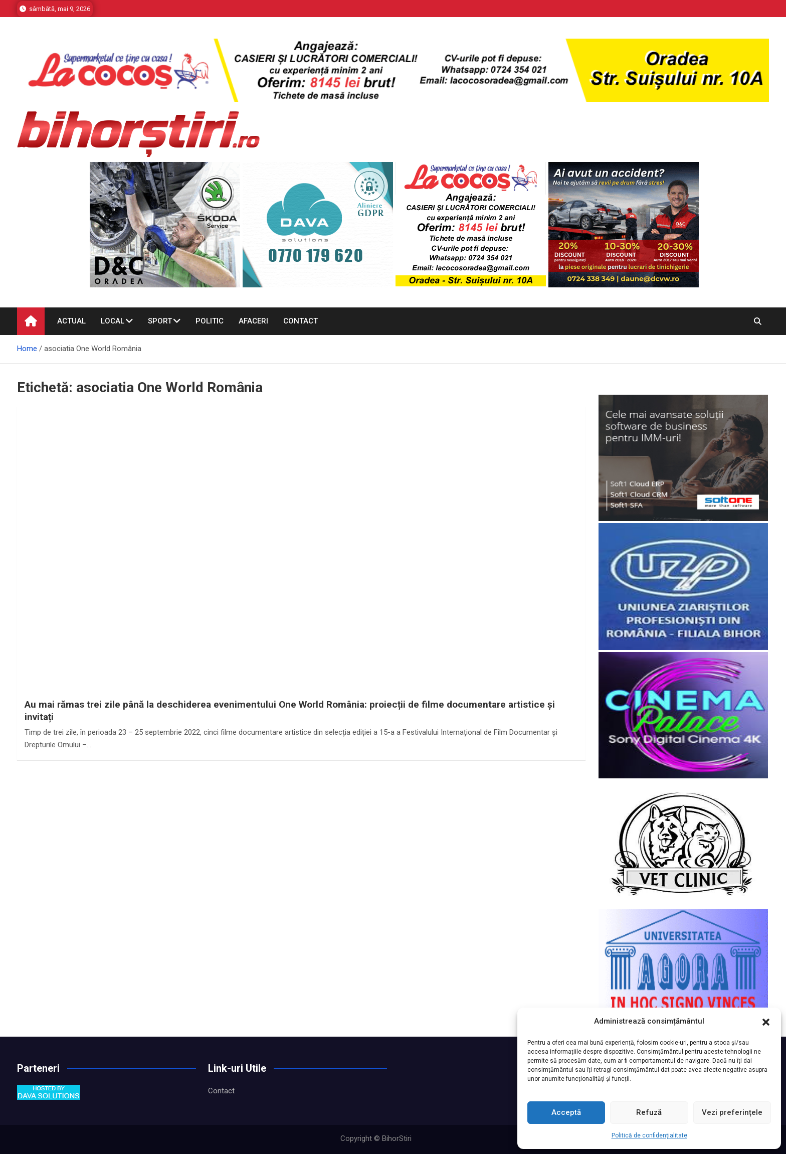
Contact (300, 320)
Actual (71, 320)
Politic (209, 320)
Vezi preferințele (732, 1112)
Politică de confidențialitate (649, 1135)
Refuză (649, 1112)
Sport (160, 320)
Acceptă (566, 1112)
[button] (766, 1022)
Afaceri (253, 320)
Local (112, 320)
